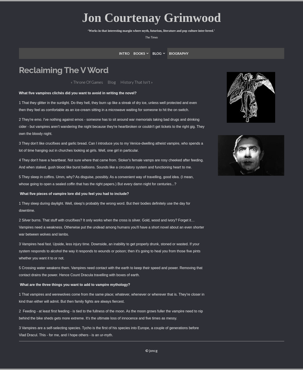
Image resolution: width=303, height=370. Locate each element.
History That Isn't (136, 82)
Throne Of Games (87, 82)
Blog (112, 82)
